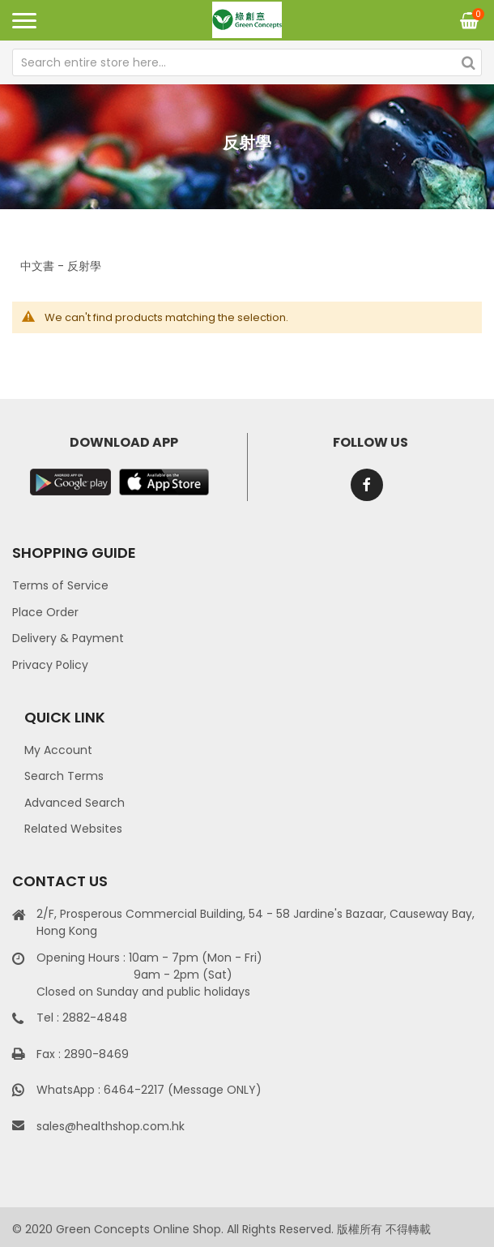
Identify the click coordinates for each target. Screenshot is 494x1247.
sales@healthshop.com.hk (110, 1126)
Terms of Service (60, 585)
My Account (58, 750)
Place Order (45, 612)
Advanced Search (74, 803)
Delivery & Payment (68, 638)
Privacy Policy (50, 665)
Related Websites (73, 829)
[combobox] (247, 62)
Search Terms (64, 776)
